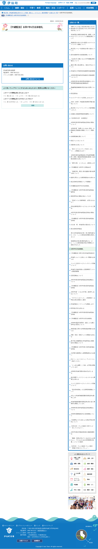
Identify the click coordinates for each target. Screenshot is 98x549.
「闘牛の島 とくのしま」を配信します (83, 163)
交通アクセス (23, 541)
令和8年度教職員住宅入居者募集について (82, 415)
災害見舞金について (77, 275)
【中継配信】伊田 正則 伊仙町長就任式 (82, 253)
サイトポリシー (9, 525)
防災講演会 (74, 93)
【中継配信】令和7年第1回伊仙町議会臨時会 (82, 191)
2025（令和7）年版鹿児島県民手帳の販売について (83, 102)
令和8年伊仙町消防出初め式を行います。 (82, 372)
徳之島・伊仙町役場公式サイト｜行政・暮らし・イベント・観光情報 (26, 13)
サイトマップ (48, 525)
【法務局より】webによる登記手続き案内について (83, 421)
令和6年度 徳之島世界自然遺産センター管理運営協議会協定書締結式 (83, 82)
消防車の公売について (77, 145)
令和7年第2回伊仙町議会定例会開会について (82, 280)
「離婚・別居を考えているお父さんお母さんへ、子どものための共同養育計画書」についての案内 (83, 440)
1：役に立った (9, 96)
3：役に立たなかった (33, 96)
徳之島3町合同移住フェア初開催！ (81, 181)
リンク (38, 525)
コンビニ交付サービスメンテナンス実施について (83, 264)
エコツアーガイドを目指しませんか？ (82, 97)
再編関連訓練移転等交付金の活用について (83, 88)
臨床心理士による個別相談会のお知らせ (83, 177)
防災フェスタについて (77, 140)
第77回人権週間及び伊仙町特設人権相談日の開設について (82, 342)
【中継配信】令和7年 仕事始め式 (81, 167)
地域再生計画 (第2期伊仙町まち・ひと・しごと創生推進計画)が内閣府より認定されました (82, 243)
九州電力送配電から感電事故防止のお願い (83, 354)
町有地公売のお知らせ (77, 308)
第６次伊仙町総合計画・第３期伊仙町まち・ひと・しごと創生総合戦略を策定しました (83, 235)
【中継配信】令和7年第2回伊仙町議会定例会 (82, 286)
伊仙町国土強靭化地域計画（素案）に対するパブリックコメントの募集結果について (83, 36)
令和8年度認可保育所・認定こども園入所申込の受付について (82, 323)
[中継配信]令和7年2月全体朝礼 (80, 186)
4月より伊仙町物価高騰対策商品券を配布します (82, 396)
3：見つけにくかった (37, 102)
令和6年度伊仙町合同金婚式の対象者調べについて (82, 76)
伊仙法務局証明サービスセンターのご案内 (83, 207)
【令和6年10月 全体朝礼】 (79, 118)
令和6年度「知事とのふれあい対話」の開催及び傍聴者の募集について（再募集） (82, 130)
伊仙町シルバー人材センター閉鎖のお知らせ (83, 258)
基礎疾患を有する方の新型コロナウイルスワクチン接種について (83, 43)
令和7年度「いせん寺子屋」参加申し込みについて (82, 293)
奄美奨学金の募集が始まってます (81, 196)
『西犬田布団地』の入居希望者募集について (83, 390)
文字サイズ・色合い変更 (65, 2)
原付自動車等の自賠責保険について (81, 55)
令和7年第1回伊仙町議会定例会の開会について (82, 213)
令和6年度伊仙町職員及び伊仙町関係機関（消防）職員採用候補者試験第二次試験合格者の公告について (83, 157)
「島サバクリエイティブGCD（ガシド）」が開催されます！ (82, 150)
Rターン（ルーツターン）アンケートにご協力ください (83, 360)
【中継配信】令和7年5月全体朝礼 (15, 15)
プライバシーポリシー (25, 525)
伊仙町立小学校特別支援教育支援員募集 (83, 71)
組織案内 (37, 541)
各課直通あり (42, 530)
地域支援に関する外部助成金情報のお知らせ (83, 329)
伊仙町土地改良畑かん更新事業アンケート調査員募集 (83, 270)
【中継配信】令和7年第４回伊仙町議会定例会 (82, 348)
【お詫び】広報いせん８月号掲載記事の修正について (83, 60)
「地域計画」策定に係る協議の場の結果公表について (83, 172)
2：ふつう (20, 96)
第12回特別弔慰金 (76, 229)
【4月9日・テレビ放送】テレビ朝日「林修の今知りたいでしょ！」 (82, 447)
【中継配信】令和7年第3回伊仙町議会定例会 (82, 313)
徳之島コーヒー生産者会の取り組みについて (83, 49)
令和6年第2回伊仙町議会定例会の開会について (82, 123)
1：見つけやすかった (11, 102)
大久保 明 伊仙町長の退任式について (83, 224)
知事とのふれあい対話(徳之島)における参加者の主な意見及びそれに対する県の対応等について (83, 28)
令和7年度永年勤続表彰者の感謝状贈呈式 (82, 433)
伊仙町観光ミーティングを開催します (82, 304)
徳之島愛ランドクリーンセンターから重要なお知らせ (83, 378)
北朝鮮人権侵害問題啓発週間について (82, 114)
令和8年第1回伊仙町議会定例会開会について (82, 408)
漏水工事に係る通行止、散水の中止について (83, 66)
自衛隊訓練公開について (78, 136)
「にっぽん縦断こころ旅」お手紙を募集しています (83, 366)
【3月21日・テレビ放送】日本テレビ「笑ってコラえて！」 (82, 427)
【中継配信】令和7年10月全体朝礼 (81, 318)
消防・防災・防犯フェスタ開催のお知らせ (83, 336)
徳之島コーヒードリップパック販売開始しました (83, 109)
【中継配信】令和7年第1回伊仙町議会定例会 (82, 219)
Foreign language (50, 2)
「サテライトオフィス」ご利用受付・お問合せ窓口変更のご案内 (83, 299)
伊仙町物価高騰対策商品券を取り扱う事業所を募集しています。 (83, 402)
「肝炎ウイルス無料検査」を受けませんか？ (83, 201)
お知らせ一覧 (53, 13)
